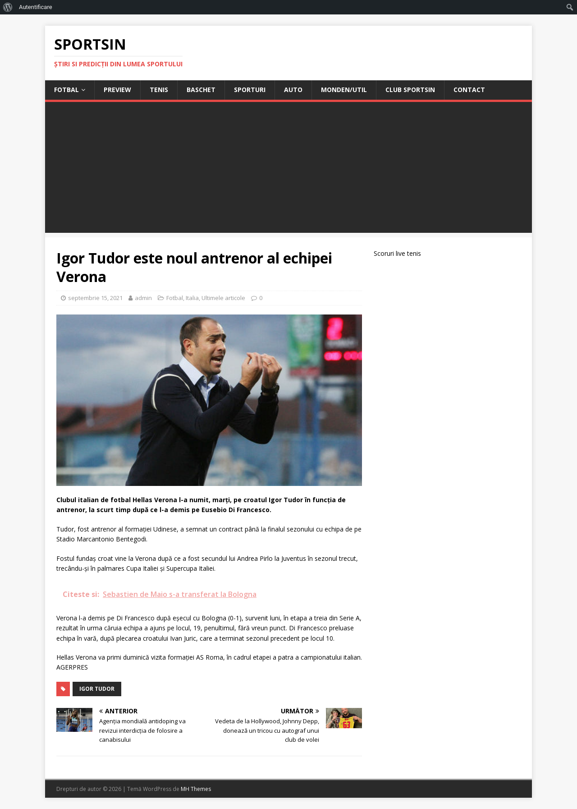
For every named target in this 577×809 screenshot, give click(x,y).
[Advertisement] (288, 169)
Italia (192, 298)
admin (143, 298)
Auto (293, 89)
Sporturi (250, 89)
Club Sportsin (410, 89)
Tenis (159, 89)
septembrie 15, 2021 (95, 298)
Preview (117, 89)
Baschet (201, 89)
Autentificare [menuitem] (35, 7)
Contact (469, 89)
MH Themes (196, 789)
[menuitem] (8, 7)
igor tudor (96, 689)
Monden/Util (344, 89)
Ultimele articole (223, 298)
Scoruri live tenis (397, 253)
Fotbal (66, 89)
